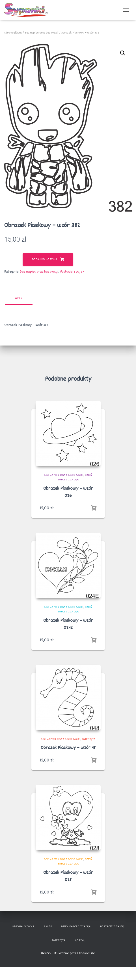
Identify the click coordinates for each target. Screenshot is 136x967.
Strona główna (13, 32)
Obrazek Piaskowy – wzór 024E (68, 624)
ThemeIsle (87, 953)
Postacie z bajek (72, 272)
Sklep (48, 926)
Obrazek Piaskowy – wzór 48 (68, 748)
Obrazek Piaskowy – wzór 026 (68, 492)
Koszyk (80, 940)
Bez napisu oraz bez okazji (42, 32)
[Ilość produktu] (11, 257)
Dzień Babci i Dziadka (74, 477)
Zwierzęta (89, 739)
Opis (18, 298)
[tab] (22, 298)
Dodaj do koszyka (44, 259)
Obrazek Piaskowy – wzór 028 (68, 876)
